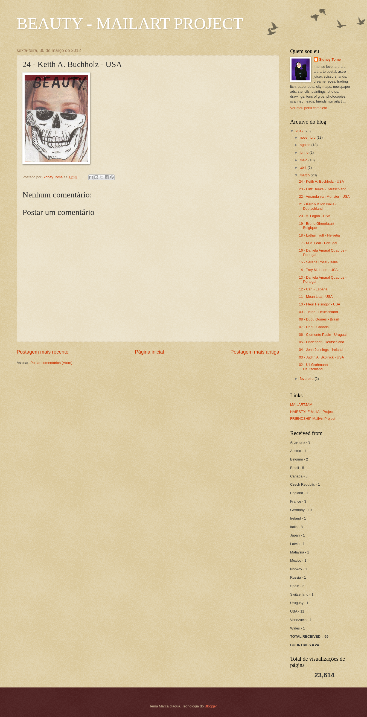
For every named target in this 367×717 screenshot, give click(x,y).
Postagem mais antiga (255, 352)
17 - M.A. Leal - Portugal (318, 243)
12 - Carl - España (313, 289)
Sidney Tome (330, 59)
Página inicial (149, 352)
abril (303, 167)
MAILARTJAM (301, 405)
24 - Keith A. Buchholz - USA (321, 181)
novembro (308, 137)
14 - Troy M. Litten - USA (318, 270)
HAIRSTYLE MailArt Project (312, 412)
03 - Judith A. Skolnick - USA (321, 357)
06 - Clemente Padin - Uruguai (322, 335)
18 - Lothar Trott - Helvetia (319, 235)
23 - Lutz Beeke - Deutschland (322, 189)
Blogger (211, 706)
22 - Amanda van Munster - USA (324, 196)
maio (304, 160)
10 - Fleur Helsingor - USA (319, 304)
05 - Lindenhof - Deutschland (321, 342)
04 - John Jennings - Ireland (321, 350)
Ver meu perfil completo (308, 108)
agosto (305, 145)
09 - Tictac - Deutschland (318, 312)
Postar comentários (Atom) (51, 363)
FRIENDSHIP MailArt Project (312, 418)
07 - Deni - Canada (314, 327)
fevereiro (307, 379)
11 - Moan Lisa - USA (316, 297)
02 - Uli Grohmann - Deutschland (314, 367)
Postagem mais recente (42, 352)
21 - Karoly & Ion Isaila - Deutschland (317, 206)
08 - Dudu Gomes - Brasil (319, 319)
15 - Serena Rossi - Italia (318, 262)
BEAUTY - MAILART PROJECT (130, 23)
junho (304, 152)
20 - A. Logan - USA (314, 216)
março (305, 175)
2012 (300, 131)
